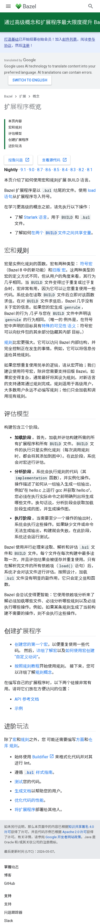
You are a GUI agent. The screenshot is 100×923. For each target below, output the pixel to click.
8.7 (40, 169)
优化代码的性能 (29, 800)
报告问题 (19, 159)
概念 (36, 96)
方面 (80, 739)
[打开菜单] (8, 6)
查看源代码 (54, 159)
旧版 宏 (59, 270)
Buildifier (40, 756)
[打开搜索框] (91, 6)
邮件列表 (69, 39)
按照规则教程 (27, 666)
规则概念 (43, 672)
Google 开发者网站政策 (63, 837)
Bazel (8, 96)
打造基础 (11, 39)
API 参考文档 (27, 699)
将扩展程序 (25, 809)
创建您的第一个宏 (31, 644)
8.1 (89, 169)
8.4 (65, 169)
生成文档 (23, 791)
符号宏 (86, 263)
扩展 (22, 96)
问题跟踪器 (13, 912)
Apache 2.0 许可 (74, 832)
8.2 (81, 169)
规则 (8, 342)
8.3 (73, 169)
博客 (7, 875)
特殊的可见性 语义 (59, 325)
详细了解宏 (46, 650)
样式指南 (38, 772)
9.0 (31, 169)
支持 (7, 904)
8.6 (48, 169)
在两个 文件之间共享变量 (61, 233)
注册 (26, 45)
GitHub (9, 883)
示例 (19, 708)
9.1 (23, 169)
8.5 (56, 169)
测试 (19, 781)
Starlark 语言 (35, 217)
